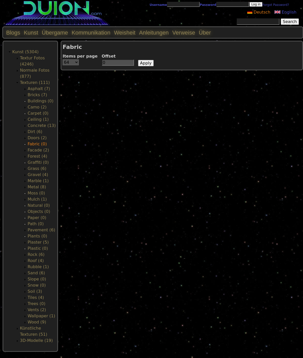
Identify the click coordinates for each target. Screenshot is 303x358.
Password (208, 5)
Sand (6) (36, 272)
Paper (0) (37, 217)
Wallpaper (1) (41, 315)
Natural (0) (39, 205)
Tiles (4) (36, 297)
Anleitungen (154, 32)
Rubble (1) (38, 266)
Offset (109, 56)
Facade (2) (38, 150)
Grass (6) (37, 168)
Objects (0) (39, 211)
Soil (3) (35, 291)
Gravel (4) (38, 174)
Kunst (31, 32)
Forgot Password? (275, 5)
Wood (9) (37, 322)
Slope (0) (37, 279)
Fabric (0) (37, 144)
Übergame (55, 32)
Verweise (183, 32)
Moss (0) (36, 193)
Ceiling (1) (38, 119)
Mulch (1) (37, 199)
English (285, 12)
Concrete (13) (42, 125)
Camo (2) (37, 107)
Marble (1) (38, 180)
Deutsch (259, 12)
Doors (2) (37, 137)
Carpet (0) (38, 113)
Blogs (13, 32)
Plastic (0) (38, 248)
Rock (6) (36, 254)
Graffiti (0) (38, 162)
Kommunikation (91, 32)
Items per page (80, 56)
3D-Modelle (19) (36, 340)
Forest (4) (37, 156)
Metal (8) (37, 187)
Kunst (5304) (25, 51)
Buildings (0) (40, 101)
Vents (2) (37, 309)
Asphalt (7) (39, 88)
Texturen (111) (35, 82)
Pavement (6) (41, 229)
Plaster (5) (38, 242)
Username (158, 5)
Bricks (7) (37, 94)
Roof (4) (36, 260)
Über (205, 32)
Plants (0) (37, 236)
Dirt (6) (35, 131)
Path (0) (36, 223)
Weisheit (125, 32)
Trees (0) (36, 303)
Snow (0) (37, 285)
